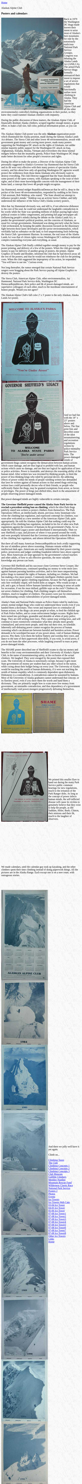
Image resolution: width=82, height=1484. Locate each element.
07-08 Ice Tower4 (57, 1222)
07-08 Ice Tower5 (57, 1224)
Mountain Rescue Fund (60, 1182)
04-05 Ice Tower (56, 1208)
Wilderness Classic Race (60, 1185)
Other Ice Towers (57, 1236)
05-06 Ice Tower (56, 1210)
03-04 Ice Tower (56, 1205)
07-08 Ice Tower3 (57, 1219)
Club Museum (55, 1174)
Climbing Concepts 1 (59, 1165)
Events (51, 1196)
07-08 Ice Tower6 (57, 1227)
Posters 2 (52, 1191)
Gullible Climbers (57, 1177)
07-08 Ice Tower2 (57, 1216)
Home (4, 2)
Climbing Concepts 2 (59, 1168)
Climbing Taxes (56, 1160)
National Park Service (59, 1188)
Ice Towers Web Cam (59, 1202)
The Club (53, 1163)
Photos (51, 1193)
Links (51, 1239)
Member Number (57, 1179)
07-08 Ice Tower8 (57, 1233)
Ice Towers (53, 1199)
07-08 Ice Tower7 (57, 1230)
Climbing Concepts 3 (59, 1171)
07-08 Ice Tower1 (57, 1213)
